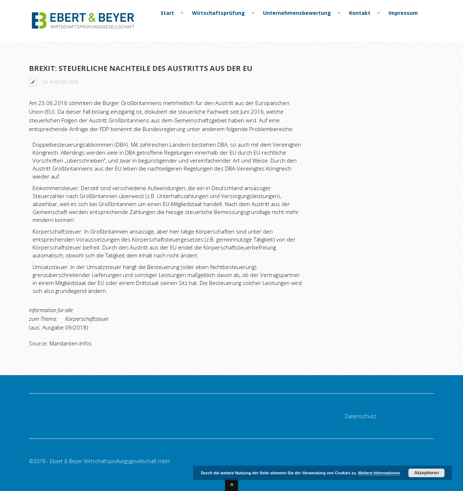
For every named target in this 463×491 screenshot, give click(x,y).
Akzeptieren (426, 472)
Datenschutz (360, 416)
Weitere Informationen (379, 473)
